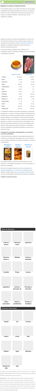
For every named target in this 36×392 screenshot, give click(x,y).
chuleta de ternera (28, 74)
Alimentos (29, 2)
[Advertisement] (18, 27)
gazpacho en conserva (16, 74)
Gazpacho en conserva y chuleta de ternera (12, 6)
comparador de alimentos (27, 43)
